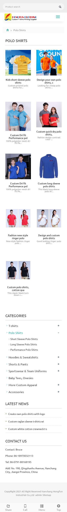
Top (58, 507)
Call (25, 507)
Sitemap (47, 494)
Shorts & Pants (18, 364)
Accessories (16, 392)
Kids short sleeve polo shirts (18, 81)
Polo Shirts (16, 332)
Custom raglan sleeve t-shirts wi (26, 421)
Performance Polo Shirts (24, 349)
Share (8, 507)
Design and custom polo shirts (49, 237)
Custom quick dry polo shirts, (48, 133)
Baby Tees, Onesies (21, 378)
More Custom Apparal (23, 385)
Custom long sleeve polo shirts (49, 185)
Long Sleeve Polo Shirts (23, 344)
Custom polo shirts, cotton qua (18, 288)
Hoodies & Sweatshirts (23, 357)
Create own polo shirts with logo (26, 413)
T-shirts (13, 325)
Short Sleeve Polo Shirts (24, 338)
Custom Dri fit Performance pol (18, 136)
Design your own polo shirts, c (49, 81)
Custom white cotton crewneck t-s (27, 428)
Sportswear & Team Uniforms (28, 371)
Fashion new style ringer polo (18, 237)
